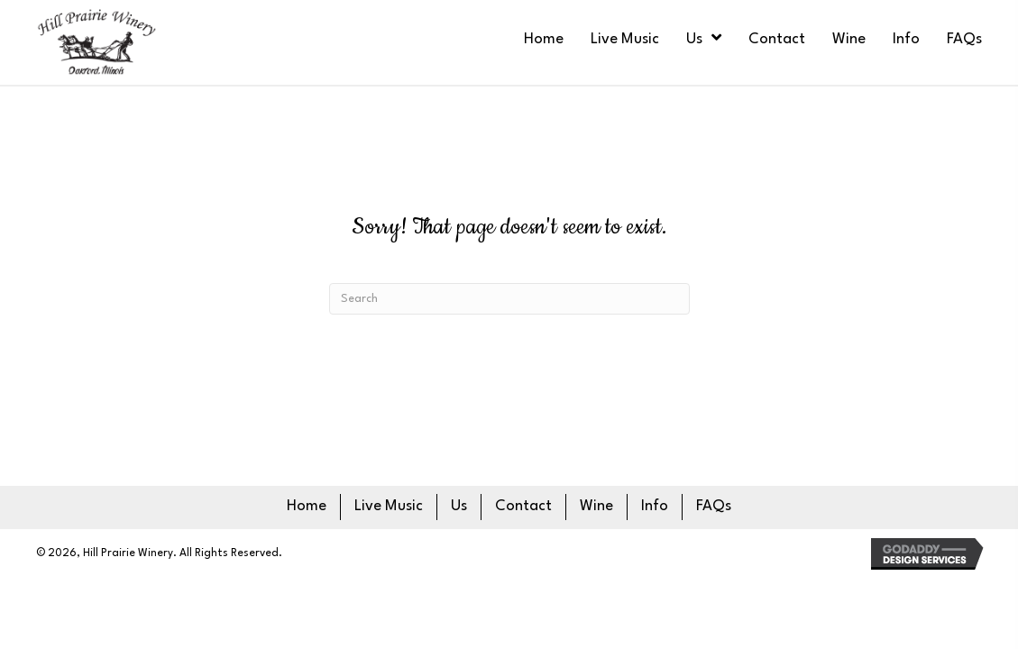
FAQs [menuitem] (713, 506)
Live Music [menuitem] (388, 506)
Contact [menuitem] (523, 506)
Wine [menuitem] (596, 506)
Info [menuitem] (654, 506)
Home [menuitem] (306, 506)
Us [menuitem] (459, 506)
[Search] (509, 299)
